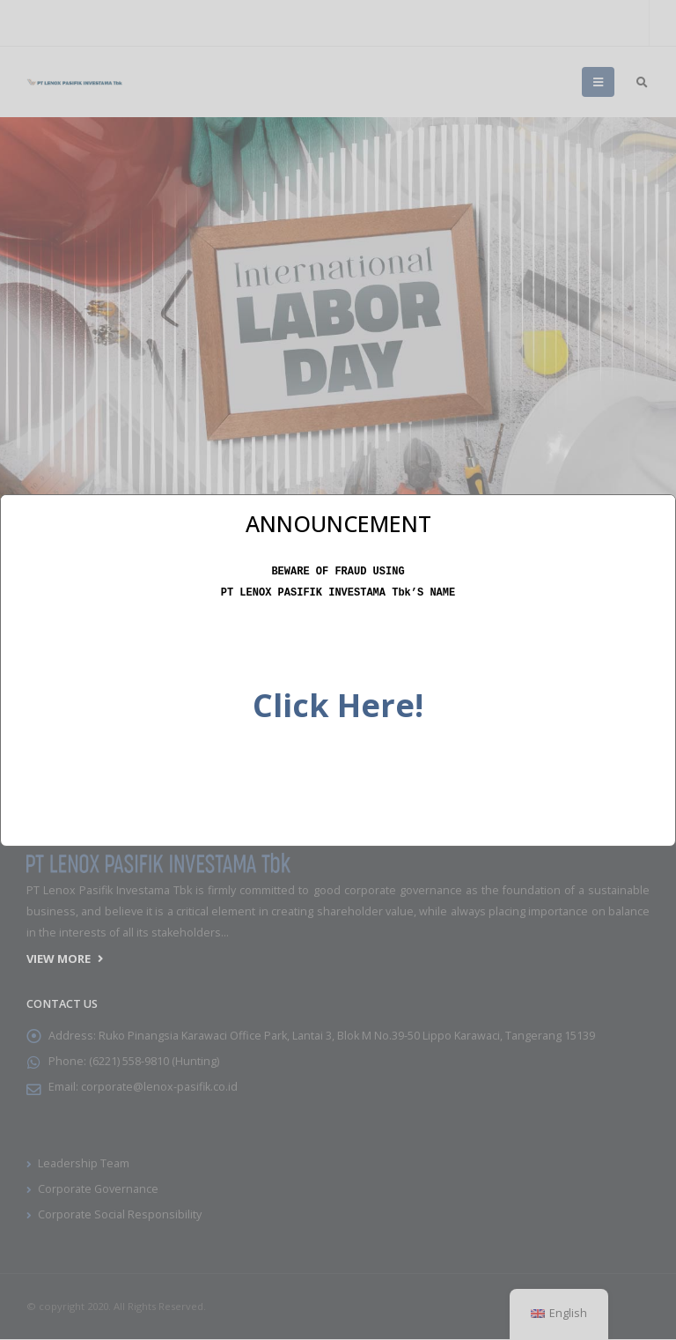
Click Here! (338, 703)
